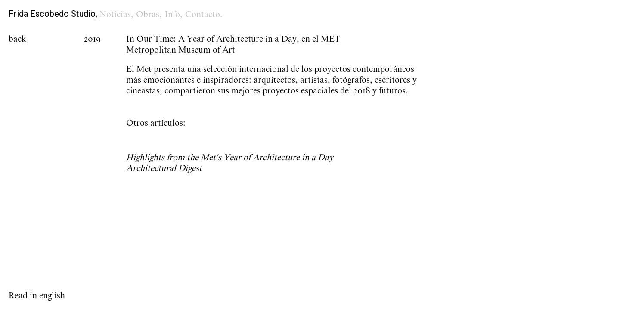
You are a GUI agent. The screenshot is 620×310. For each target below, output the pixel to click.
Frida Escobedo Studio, (53, 14)
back (17, 39)
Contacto (202, 14)
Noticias (115, 14)
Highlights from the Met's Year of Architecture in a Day (229, 157)
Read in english (37, 296)
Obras (147, 14)
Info (172, 14)
